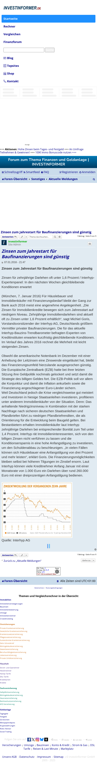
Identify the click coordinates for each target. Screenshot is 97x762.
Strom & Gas (79, 745)
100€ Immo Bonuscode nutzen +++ (55, 152)
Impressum (44, 757)
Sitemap (58, 757)
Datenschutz (26, 757)
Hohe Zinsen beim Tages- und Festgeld (41, 149)
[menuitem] (31, 172)
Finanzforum (12, 42)
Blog (8, 58)
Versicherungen (11, 745)
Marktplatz (67, 748)
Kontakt (11, 81)
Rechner (9, 26)
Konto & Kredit (60, 745)
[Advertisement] (48, 206)
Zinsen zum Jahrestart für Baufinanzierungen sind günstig (46, 232)
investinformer (17, 241)
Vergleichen (11, 34)
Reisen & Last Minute (45, 748)
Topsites (11, 66)
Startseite (10, 19)
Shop (8, 73)
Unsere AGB (9, 757)
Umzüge (29, 745)
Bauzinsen (43, 745)
